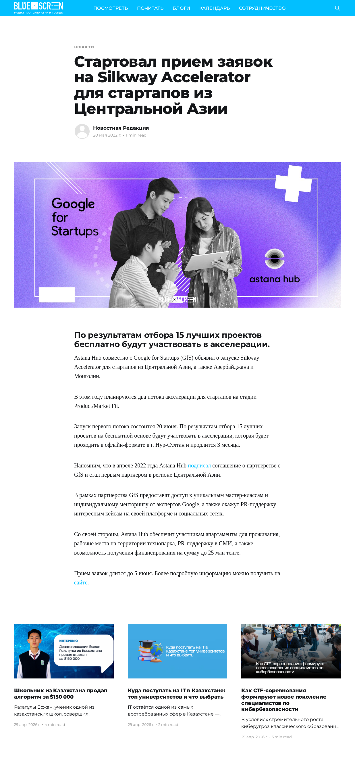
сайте (80, 582)
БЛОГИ (181, 8)
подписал (199, 465)
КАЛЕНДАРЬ (214, 8)
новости (84, 46)
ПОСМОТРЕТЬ (110, 8)
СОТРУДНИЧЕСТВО (262, 8)
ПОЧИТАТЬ (150, 8)
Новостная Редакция (121, 128)
